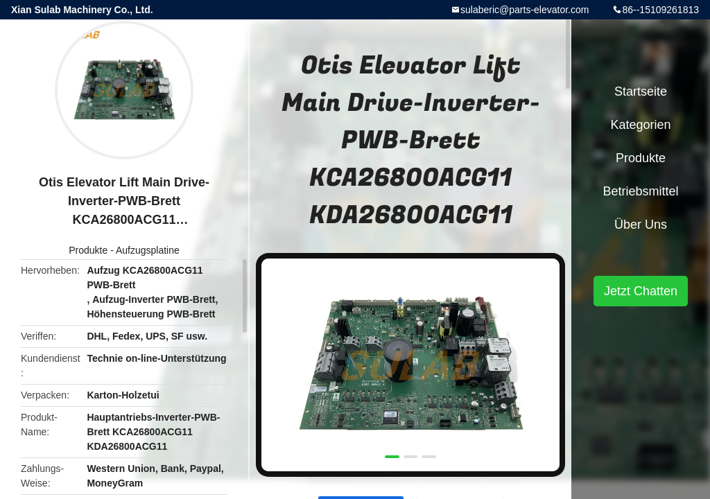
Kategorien (640, 125)
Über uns (640, 224)
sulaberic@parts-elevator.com (524, 9)
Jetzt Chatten (640, 291)
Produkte (88, 250)
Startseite (640, 91)
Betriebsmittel (640, 191)
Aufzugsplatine (148, 250)
